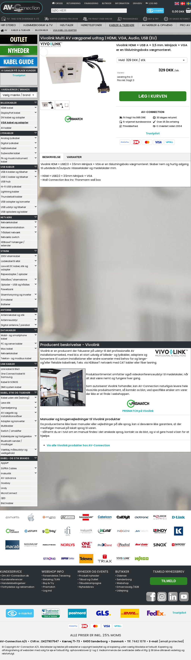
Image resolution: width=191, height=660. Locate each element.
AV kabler (6, 127)
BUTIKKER (122, 571)
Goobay (5, 482)
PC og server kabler (11, 342)
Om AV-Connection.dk (15, 575)
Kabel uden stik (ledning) (15, 396)
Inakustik (6, 472)
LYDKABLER (7, 132)
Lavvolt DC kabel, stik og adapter (14, 267)
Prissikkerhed (130, 126)
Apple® (5, 462)
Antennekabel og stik (12, 314)
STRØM (5, 250)
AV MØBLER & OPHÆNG (157, 25)
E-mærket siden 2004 (169, 126)
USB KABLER (7, 166)
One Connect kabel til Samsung (13, 374)
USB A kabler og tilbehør (14, 171)
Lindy (4, 487)
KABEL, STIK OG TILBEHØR (15, 391)
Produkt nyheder (89, 575)
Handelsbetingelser (13, 582)
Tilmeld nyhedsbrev (168, 571)
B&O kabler (7, 502)
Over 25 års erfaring (168, 121)
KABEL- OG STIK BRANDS (15, 457)
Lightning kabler (10, 190)
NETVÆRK (6, 216)
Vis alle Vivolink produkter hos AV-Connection (78, 446)
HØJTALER (66, 25)
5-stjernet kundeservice (137, 121)
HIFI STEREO (8, 25)
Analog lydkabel (10, 137)
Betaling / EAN (51, 578)
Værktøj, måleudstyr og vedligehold (14, 450)
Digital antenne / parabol (15, 324)
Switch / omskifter (11, 430)
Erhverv (137, 3)
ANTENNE (6, 309)
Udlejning (122, 589)
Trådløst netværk (10, 231)
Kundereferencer (12, 578)
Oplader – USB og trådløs (15, 283)
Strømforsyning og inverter (16, 293)
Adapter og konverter (13, 420)
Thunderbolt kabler (11, 195)
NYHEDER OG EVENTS (93, 571)
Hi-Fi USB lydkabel (11, 185)
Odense (122, 575)
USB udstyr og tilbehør (13, 206)
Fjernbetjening (9, 406)
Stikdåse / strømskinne (14, 278)
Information (122, 3)
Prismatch (49, 586)
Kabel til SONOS (9, 381)
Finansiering (91, 3)
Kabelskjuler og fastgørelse (16, 435)
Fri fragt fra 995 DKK (134, 117)
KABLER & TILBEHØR (121, 25)
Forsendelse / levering (56, 575)
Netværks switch (10, 236)
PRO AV (185, 25)
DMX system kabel (11, 386)
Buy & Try (48, 582)
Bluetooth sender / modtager (11, 441)
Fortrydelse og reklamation (17, 586)
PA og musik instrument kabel (14, 159)
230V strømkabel (10, 255)
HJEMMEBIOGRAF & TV (38, 25)
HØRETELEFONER (91, 25)
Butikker (106, 3)
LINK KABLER (8, 363)
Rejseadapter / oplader (14, 273)
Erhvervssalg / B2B (128, 586)
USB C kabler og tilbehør (14, 176)
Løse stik (5, 401)
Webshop (123, 582)
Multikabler (7, 425)
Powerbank (7, 288)
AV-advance (8, 477)
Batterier (5, 303)
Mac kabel (7, 347)
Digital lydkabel (9, 142)
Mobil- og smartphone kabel (14, 336)
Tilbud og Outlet (88, 578)
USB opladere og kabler (14, 210)
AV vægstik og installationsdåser (11, 413)
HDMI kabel (7, 106)
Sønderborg (124, 578)
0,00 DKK (178, 11)
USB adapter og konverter (15, 200)
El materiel (6, 298)
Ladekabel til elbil (10, 260)
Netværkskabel (9, 221)
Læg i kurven (152, 96)
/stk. (176, 70)
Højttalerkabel (8, 147)
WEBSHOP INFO (53, 571)
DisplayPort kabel (10, 111)
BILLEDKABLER (9, 101)
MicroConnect (9, 492)
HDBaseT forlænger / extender (12, 243)
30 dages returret (167, 117)
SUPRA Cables (9, 467)
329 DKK (166, 70)
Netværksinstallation (12, 226)
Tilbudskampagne (90, 582)
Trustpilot (18, 75)
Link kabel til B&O (10, 368)
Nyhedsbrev (86, 586)
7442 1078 (139, 640)
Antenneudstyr (9, 319)
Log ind (153, 3)
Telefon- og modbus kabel (16, 357)
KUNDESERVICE (11, 571)
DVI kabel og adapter (13, 116)
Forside (58, 3)
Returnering (74, 3)
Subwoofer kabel (10, 152)
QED (3, 497)
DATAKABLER (8, 329)
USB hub (5, 180)
